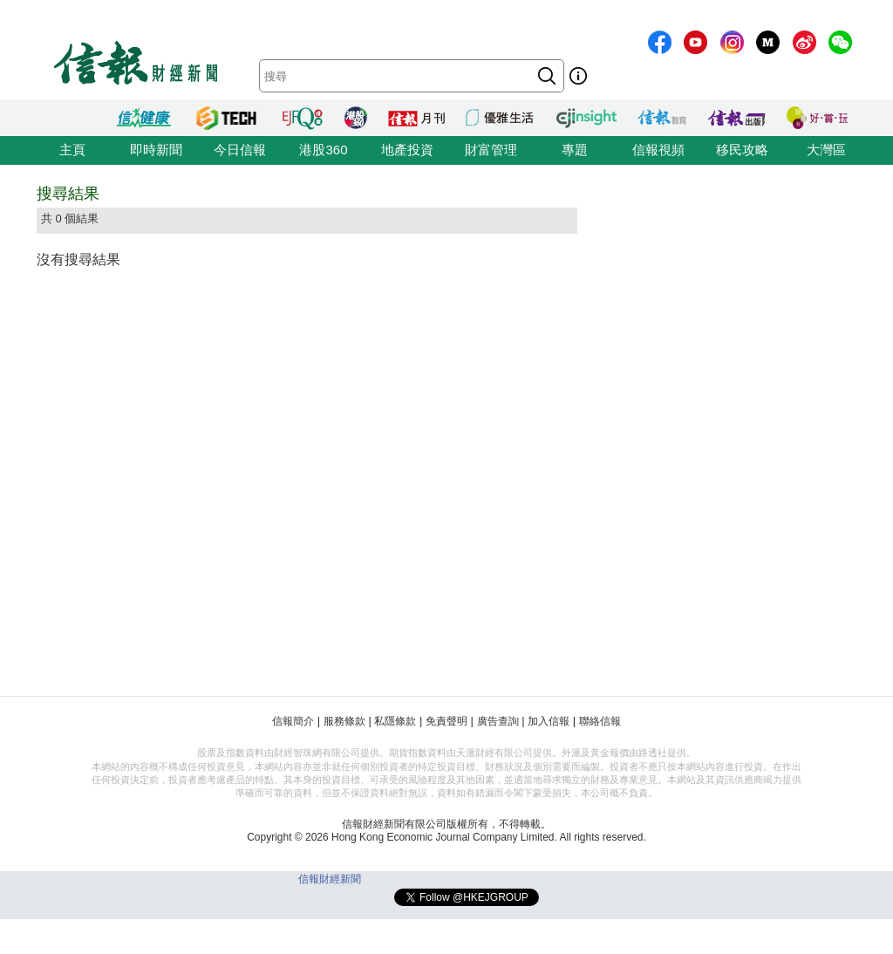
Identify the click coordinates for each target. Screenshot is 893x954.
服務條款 (344, 721)
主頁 (72, 149)
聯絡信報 (600, 721)
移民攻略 (742, 149)
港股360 (323, 149)
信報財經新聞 (329, 879)
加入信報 (548, 721)
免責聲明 (446, 721)
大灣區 (826, 149)
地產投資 (407, 149)
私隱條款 (395, 721)
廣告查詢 (498, 721)
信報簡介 (293, 721)
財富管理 (491, 149)
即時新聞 (156, 149)
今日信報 (240, 149)
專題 (575, 149)
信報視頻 (658, 149)
